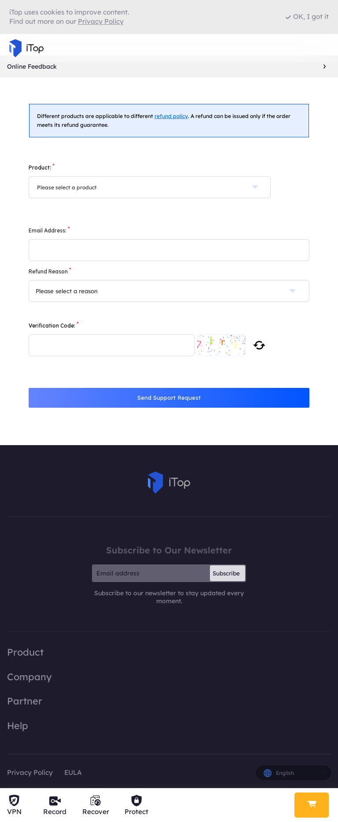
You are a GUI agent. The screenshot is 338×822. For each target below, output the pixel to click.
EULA (73, 772)
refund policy (171, 116)
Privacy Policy (30, 772)
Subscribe (226, 573)
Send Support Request (169, 397)
